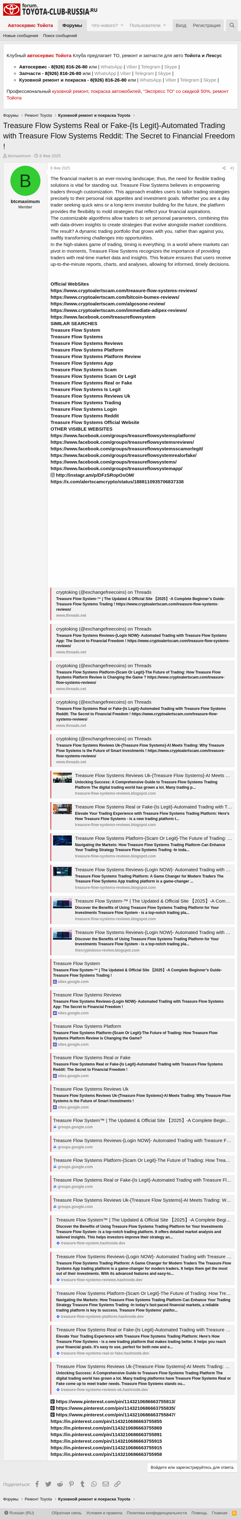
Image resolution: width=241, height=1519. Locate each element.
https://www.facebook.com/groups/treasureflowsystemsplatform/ (123, 435)
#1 (232, 168)
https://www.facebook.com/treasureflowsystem (103, 316)
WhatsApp (112, 66)
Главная (219, 1513)
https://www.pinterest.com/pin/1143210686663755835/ (113, 1408)
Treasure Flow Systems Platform (87, 1026)
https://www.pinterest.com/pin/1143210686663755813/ (113, 1401)
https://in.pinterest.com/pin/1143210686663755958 (106, 1454)
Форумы (72, 25)
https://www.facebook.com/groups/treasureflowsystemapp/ (116, 468)
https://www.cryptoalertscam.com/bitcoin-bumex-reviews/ (115, 297)
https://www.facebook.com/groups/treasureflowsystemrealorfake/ (123, 455)
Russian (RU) (19, 1513)
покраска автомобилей (116, 91)
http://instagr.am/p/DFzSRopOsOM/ (92, 475)
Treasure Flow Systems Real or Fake (92, 1057)
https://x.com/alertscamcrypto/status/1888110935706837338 (117, 481)
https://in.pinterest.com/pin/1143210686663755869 (106, 1427)
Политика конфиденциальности (157, 1513)
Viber (131, 66)
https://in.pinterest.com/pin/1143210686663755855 (106, 1421)
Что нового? (105, 25)
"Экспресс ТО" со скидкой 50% (176, 91)
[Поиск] (232, 25)
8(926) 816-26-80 (69, 66)
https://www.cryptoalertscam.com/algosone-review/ (108, 303)
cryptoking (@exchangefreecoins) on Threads (103, 592)
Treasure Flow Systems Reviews (87, 994)
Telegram (151, 66)
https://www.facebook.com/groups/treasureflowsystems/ (114, 461)
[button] (122, 25)
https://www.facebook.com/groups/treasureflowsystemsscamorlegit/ (127, 448)
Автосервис (33, 66)
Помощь (199, 1513)
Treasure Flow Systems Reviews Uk (90, 1089)
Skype (171, 66)
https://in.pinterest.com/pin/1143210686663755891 (106, 1434)
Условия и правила (104, 1513)
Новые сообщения (20, 35)
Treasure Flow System (76, 963)
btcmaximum (19, 155)
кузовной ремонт (70, 91)
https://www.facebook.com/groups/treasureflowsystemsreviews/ (122, 442)
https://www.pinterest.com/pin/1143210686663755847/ (113, 1414)
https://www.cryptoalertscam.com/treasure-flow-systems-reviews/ (124, 290)
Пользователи (145, 25)
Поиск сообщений (60, 35)
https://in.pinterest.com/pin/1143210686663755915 (106, 1441)
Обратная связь (66, 1513)
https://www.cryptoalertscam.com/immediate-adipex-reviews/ (119, 310)
